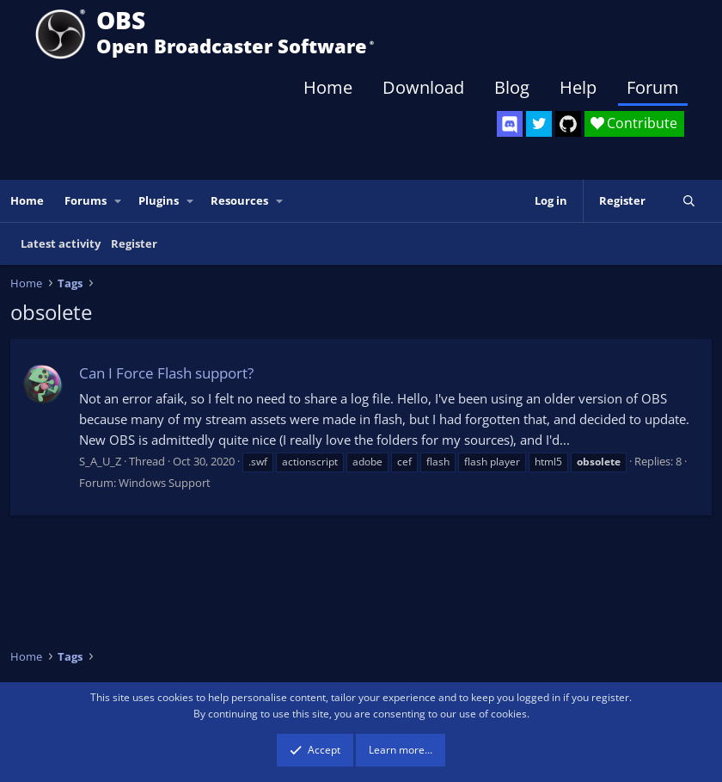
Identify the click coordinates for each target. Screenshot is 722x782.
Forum (653, 87)
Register (134, 243)
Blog (511, 87)
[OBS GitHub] (568, 124)
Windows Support (165, 482)
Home (327, 87)
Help (578, 87)
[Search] (689, 201)
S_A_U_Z (100, 461)
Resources (239, 200)
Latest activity (61, 243)
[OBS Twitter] (539, 124)
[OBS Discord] (510, 124)
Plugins (158, 200)
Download (423, 87)
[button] (118, 201)
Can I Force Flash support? (166, 373)
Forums (85, 200)
